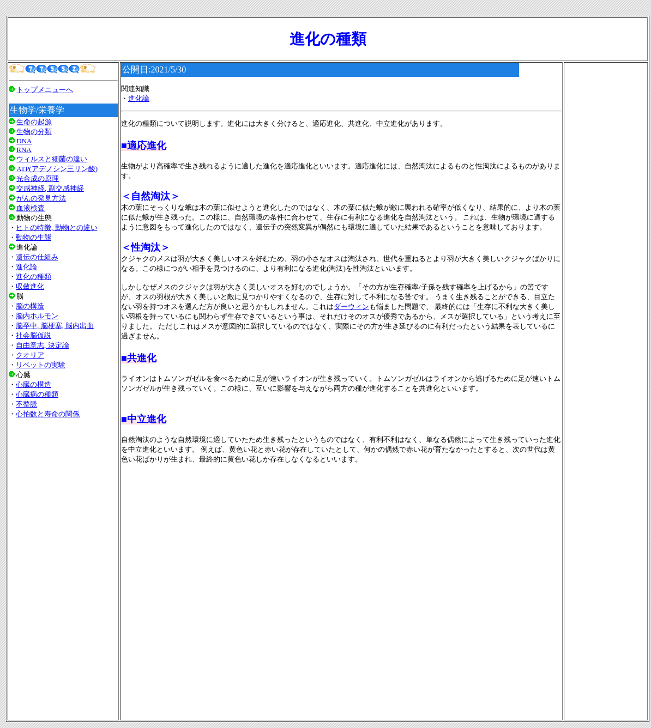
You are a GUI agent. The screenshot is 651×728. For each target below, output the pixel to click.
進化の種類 (33, 276)
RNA (23, 149)
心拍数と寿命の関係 (48, 414)
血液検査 (30, 208)
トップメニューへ (44, 90)
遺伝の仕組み (37, 257)
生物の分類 (34, 132)
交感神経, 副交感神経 (50, 188)
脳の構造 (30, 306)
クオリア (30, 355)
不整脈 (26, 404)
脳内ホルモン (37, 316)
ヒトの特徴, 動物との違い (57, 227)
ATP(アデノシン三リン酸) (57, 169)
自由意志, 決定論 (42, 345)
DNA (24, 141)
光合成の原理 (37, 178)
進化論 (26, 267)
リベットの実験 (40, 365)
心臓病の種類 (37, 394)
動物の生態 (33, 237)
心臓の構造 (33, 384)
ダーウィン (351, 306)
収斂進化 (30, 286)
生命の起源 (34, 122)
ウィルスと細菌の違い (51, 159)
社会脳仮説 (33, 335)
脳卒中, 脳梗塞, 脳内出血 (55, 325)
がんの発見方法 (41, 198)
